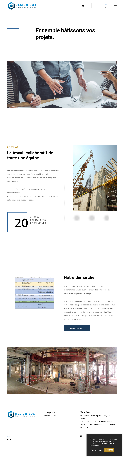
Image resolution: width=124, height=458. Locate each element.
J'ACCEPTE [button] (109, 450)
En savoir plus (96, 450)
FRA (105, 5)
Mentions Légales (51, 415)
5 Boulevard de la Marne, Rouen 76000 (96, 421)
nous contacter (77, 328)
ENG (105, 7)
